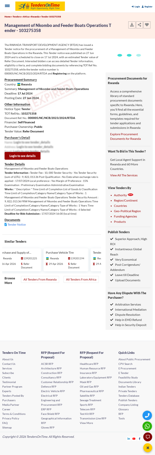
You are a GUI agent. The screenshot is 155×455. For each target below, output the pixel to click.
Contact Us (8, 363)
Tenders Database (128, 395)
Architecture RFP (51, 368)
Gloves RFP (48, 427)
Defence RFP (48, 386)
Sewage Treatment (90, 400)
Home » (9, 16)
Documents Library (129, 382)
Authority (124, 195)
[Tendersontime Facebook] (139, 438)
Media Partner (10, 404)
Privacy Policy (10, 418)
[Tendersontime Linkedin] (129, 438)
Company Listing (128, 404)
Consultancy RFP (51, 377)
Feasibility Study (128, 377)
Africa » (27, 16)
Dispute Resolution (125, 314)
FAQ (5, 423)
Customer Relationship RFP (57, 382)
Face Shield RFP (50, 413)
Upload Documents (125, 280)
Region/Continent (126, 200)
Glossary (123, 409)
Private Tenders (127, 391)
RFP (120, 413)
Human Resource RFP (93, 368)
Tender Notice (17, 224)
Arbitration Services (125, 304)
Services (7, 368)
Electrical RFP (49, 395)
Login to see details (22, 156)
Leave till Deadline (124, 275)
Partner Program (12, 386)
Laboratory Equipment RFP (96, 377)
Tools (121, 418)
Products (120, 221)
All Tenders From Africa (81, 279)
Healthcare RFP (89, 363)
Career (6, 409)
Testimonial (9, 382)
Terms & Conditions (14, 413)
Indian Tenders (127, 386)
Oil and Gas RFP (89, 386)
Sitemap (7, 427)
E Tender (123, 372)
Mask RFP (86, 382)
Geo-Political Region (127, 211)
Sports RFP (86, 404)
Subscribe (8, 372)
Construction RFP (51, 372)
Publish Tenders (119, 232)
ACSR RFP (47, 363)
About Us (7, 359)
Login (136, 6)
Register (147, 6)
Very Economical (123, 259)
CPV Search (125, 363)
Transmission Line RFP (93, 418)
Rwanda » (36, 16)
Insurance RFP (88, 372)
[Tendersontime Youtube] (134, 438)
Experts (6, 391)
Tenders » (18, 16)
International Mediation (128, 309)
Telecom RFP (87, 409)
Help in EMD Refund (126, 319)
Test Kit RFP (87, 413)
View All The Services (124, 175)
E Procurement (127, 368)
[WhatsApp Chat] (147, 426)
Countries (120, 205)
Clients (6, 377)
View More (86, 423)
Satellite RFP (87, 395)
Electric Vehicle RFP (53, 391)
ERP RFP (46, 409)
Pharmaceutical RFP (92, 391)
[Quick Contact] (147, 415)
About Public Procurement (134, 359)
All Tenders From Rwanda (40, 279)
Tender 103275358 (51, 16)
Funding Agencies (125, 216)
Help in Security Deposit (128, 325)
